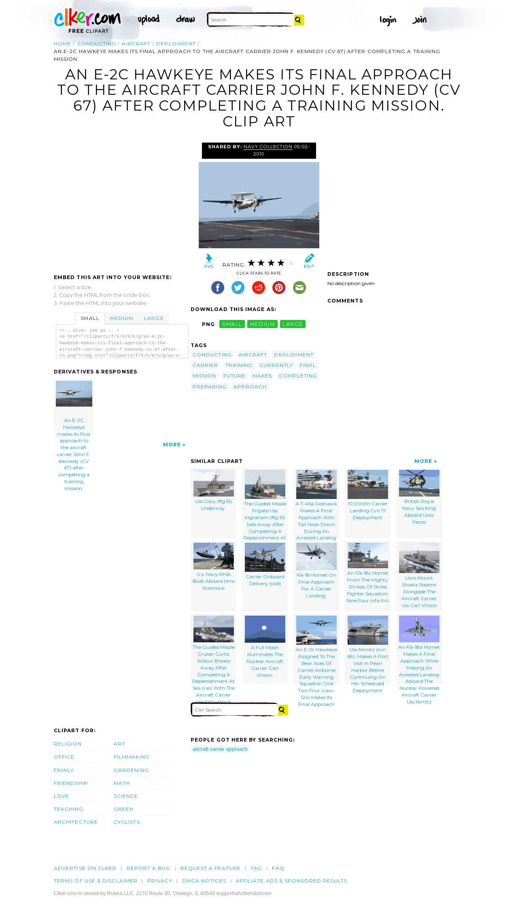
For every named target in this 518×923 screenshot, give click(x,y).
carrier (206, 365)
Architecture (76, 822)
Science (126, 796)
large (292, 324)
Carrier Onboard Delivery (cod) (265, 565)
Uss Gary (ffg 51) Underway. (213, 491)
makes (262, 376)
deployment (176, 44)
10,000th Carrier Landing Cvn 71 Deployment (368, 495)
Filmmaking (132, 757)
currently (276, 365)
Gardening (131, 770)
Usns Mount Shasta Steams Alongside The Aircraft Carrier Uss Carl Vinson (419, 575)
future (234, 376)
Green (124, 809)
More (172, 444)
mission (205, 376)
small (232, 324)
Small (90, 318)
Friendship (71, 783)
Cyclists (127, 822)
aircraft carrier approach (220, 749)
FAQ (278, 868)
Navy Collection (268, 146)
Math (122, 783)
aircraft (136, 44)
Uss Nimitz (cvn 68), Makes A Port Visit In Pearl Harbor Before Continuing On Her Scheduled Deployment (367, 650)
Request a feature (210, 868)
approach (250, 387)
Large (153, 318)
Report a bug (149, 868)
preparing (210, 387)
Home (62, 44)
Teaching (68, 809)
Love (61, 796)
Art (119, 744)
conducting (97, 44)
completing (298, 376)
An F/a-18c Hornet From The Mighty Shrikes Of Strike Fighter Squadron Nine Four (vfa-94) (367, 573)
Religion (68, 744)
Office (64, 757)
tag (256, 868)
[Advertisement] (122, 203)
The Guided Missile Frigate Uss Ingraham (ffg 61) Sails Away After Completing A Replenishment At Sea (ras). (265, 504)
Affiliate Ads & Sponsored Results (292, 881)
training (239, 365)
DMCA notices (204, 881)
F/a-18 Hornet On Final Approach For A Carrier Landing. (316, 571)
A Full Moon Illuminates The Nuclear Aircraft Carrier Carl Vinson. (265, 647)
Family (64, 770)
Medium (122, 318)
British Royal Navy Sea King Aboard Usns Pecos (419, 497)
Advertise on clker (85, 868)
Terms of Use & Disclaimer (96, 881)
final (308, 365)
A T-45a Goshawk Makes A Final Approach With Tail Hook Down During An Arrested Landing (316, 504)
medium (262, 324)
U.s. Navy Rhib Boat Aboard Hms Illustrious (214, 567)
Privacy (159, 881)
